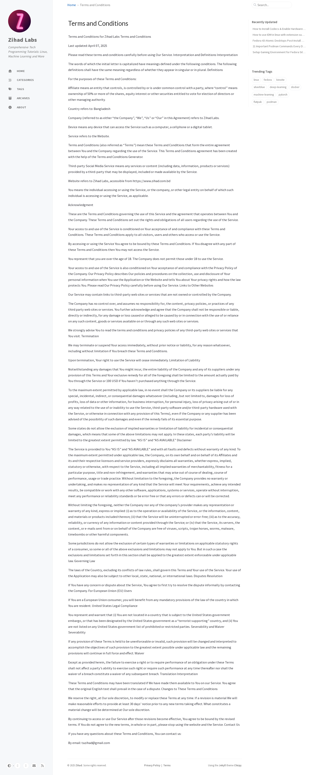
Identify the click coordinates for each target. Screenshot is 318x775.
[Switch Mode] (9, 766)
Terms (167, 765)
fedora (268, 80)
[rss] (42, 766)
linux (256, 80)
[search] (273, 5)
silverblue (259, 87)
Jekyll (222, 765)
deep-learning (278, 87)
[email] (34, 766)
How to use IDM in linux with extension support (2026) (285, 34)
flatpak (258, 102)
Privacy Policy (152, 765)
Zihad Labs (22, 39)
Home (71, 5)
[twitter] (26, 766)
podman (272, 102)
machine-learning (264, 94)
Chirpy (237, 765)
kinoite (280, 80)
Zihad (78, 765)
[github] (17, 766)
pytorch (283, 94)
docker (295, 87)
